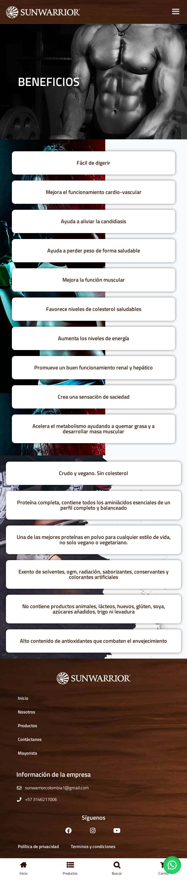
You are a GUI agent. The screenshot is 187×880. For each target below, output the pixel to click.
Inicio (23, 698)
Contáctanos (30, 739)
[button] (172, 865)
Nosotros (26, 711)
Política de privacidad (38, 846)
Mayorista (27, 753)
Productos (27, 725)
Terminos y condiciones (93, 846)
